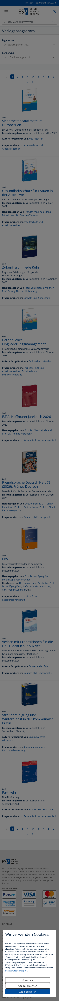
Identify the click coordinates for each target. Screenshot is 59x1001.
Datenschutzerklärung (14, 971)
